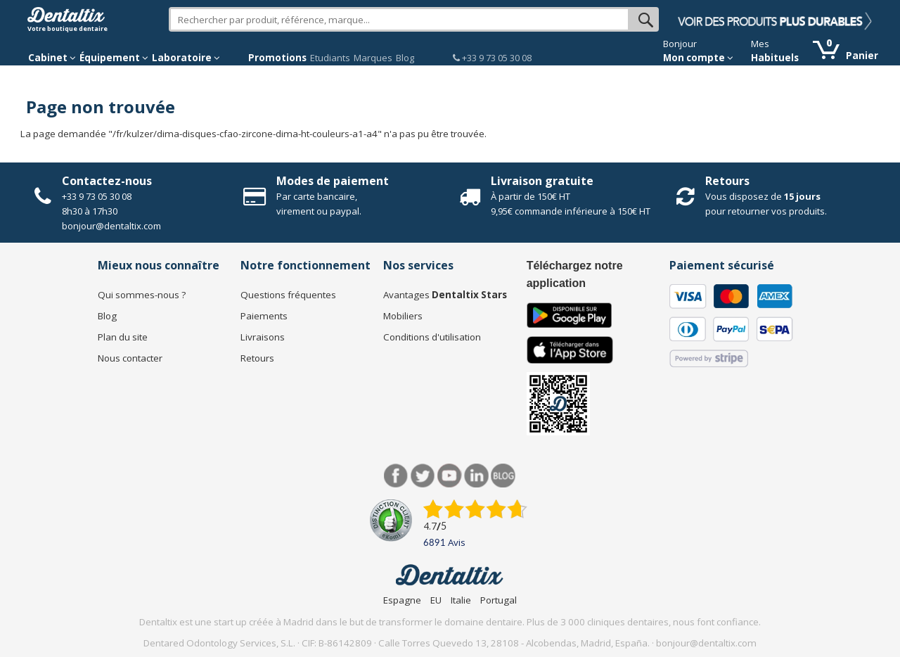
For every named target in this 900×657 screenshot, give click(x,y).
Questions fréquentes (288, 294)
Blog (405, 57)
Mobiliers (403, 316)
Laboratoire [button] (186, 57)
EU (436, 600)
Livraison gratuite (542, 181)
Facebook (396, 476)
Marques (373, 57)
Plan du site (123, 337)
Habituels (775, 57)
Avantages (445, 294)
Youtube (449, 476)
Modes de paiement (332, 181)
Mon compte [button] (698, 57)
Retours (727, 181)
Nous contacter (130, 358)
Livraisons (262, 337)
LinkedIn (476, 476)
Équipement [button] (113, 57)
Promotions (277, 57)
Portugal (498, 600)
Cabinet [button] (52, 57)
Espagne (402, 600)
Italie (461, 600)
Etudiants (330, 57)
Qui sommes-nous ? (142, 294)
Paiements (264, 316)
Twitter (423, 476)
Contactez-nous (107, 181)
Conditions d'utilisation (432, 337)
